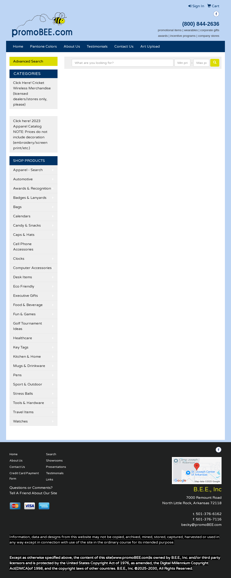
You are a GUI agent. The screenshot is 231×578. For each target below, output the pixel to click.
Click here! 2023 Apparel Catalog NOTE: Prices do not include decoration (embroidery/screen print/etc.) (30, 134)
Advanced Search (28, 61)
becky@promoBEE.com (201, 524)
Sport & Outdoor (27, 384)
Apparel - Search (28, 170)
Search (51, 454)
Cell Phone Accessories (23, 247)
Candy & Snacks (27, 225)
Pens (17, 375)
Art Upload (150, 46)
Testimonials (97, 46)
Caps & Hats (24, 234)
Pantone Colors (43, 46)
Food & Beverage (28, 305)
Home (18, 46)
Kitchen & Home (27, 356)
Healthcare (22, 338)
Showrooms (54, 460)
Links (49, 479)
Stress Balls (23, 393)
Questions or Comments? (31, 487)
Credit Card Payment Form (24, 476)
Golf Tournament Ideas (27, 326)
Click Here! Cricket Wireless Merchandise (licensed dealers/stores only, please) (32, 94)
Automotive (23, 179)
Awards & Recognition (32, 188)
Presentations (56, 467)
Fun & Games (24, 314)
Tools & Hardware (28, 403)
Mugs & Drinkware (29, 366)
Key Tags (20, 347)
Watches (20, 421)
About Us (72, 46)
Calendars (21, 216)
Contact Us (124, 46)
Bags (17, 207)
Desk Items (22, 277)
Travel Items (23, 412)
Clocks (18, 258)
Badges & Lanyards (29, 197)
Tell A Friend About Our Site (33, 493)
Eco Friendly (23, 286)
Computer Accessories (32, 268)
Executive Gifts (25, 295)
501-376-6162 (209, 514)
